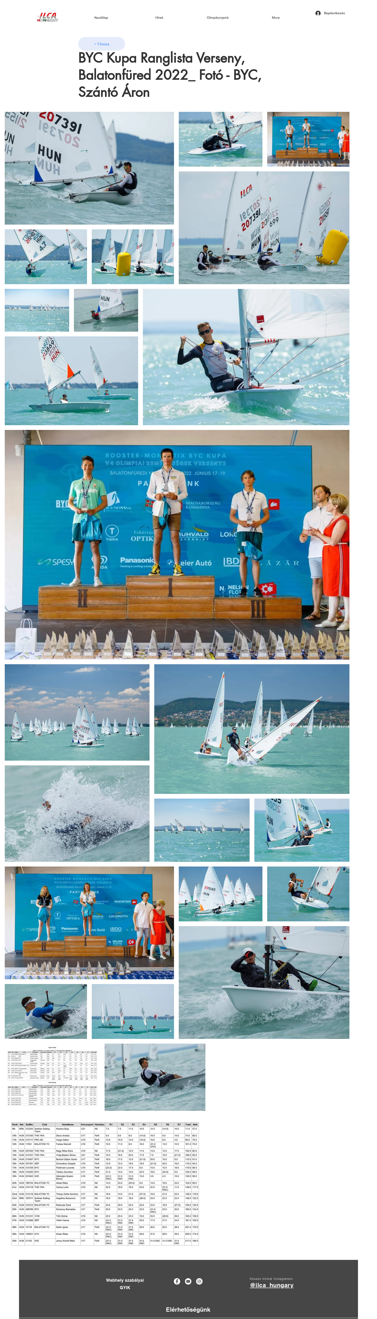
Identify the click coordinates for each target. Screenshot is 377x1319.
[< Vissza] (101, 44)
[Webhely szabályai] (125, 1280)
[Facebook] (177, 1281)
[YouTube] (188, 1281)
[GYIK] (125, 1287)
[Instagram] (199, 1281)
